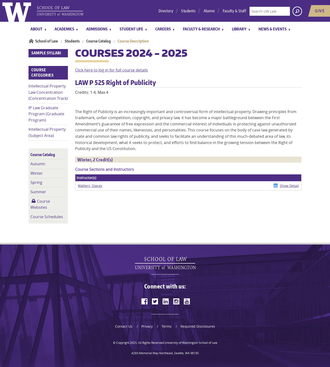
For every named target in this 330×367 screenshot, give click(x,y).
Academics (64, 29)
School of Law (46, 41)
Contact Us (123, 326)
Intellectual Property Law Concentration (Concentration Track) (48, 92)
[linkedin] (166, 301)
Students (188, 10)
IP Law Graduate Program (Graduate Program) (46, 114)
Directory (165, 10)
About (36, 29)
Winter (36, 173)
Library (239, 29)
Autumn (37, 163)
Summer (38, 191)
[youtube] (187, 301)
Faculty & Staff (234, 10)
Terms (167, 326)
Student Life (131, 29)
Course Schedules (46, 216)
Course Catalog (98, 41)
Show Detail (289, 185)
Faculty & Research (201, 29)
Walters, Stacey (90, 185)
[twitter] (155, 301)
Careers (163, 29)
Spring (36, 182)
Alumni (209, 10)
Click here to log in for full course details (111, 70)
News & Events (272, 29)
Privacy (147, 326)
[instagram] (176, 301)
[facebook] (144, 301)
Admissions (97, 29)
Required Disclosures (197, 326)
